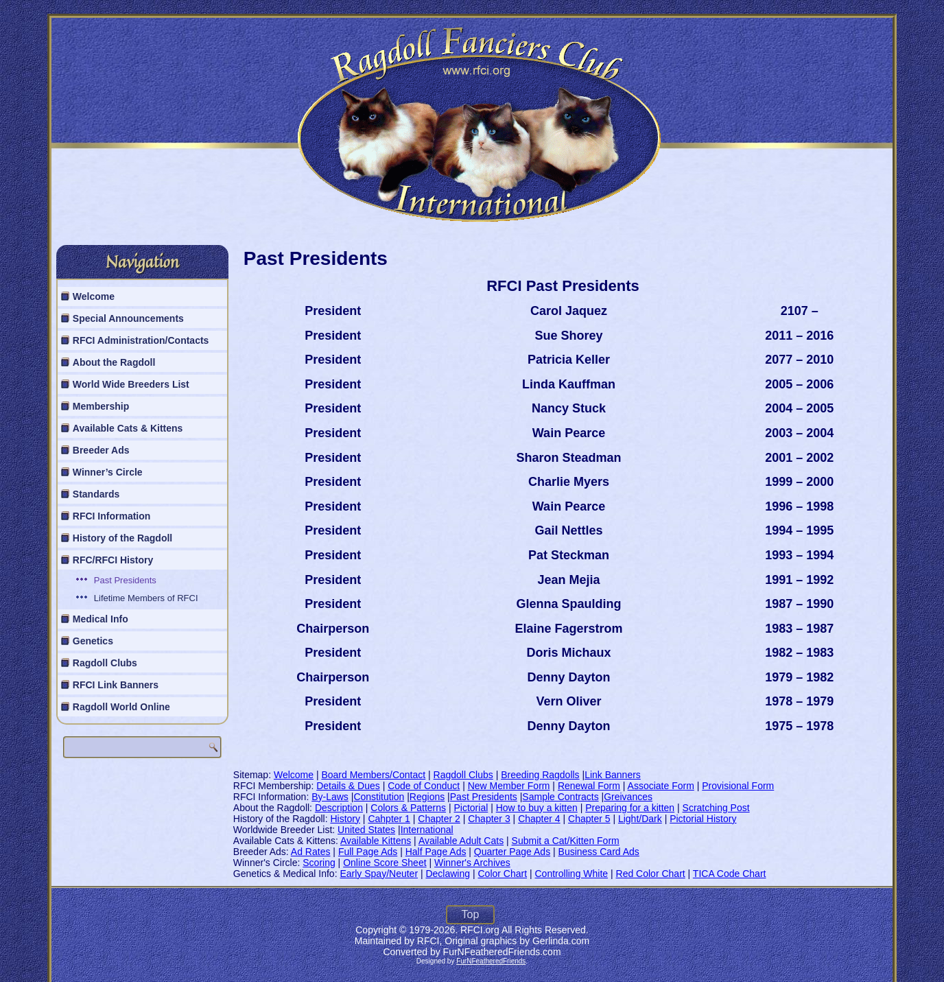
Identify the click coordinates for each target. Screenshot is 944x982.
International (427, 829)
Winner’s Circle (108, 472)
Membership (101, 406)
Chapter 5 (589, 818)
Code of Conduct (424, 785)
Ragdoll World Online (121, 706)
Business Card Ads (598, 851)
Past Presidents (125, 580)
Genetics (93, 640)
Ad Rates (311, 851)
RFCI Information (112, 516)
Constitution (378, 796)
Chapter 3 (489, 818)
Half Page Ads (436, 851)
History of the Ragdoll (122, 538)
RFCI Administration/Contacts (141, 340)
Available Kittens (375, 840)
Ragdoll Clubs (105, 662)
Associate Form (661, 785)
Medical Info (100, 618)
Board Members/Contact (373, 774)
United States (366, 829)
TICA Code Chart (729, 873)
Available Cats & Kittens (128, 428)
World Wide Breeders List (131, 384)
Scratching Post (716, 807)
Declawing (447, 873)
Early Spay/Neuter (379, 873)
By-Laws (330, 796)
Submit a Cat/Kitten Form (566, 840)
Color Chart (502, 873)
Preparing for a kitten (629, 807)
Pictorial (470, 807)
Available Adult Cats (461, 840)
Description (339, 807)
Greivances (628, 796)
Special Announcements (128, 318)
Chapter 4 (539, 818)
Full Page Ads (367, 851)
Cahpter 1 (389, 818)
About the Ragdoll (114, 362)
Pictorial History (703, 818)
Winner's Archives (472, 862)
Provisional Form (738, 785)
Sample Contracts (560, 796)
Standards (96, 494)
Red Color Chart (650, 873)
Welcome (94, 296)
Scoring (319, 862)
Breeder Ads (101, 450)
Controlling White (572, 873)
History (345, 818)
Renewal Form (589, 785)
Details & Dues (348, 785)
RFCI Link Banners (115, 684)
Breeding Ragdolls (540, 774)
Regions (427, 796)
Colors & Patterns (408, 807)
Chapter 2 (439, 818)
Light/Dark (640, 818)
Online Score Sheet (384, 862)
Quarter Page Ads (512, 851)
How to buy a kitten (537, 807)
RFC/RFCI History (113, 559)
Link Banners (613, 774)
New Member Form (509, 785)
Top (471, 914)
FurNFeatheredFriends (491, 961)
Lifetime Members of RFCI (146, 598)
